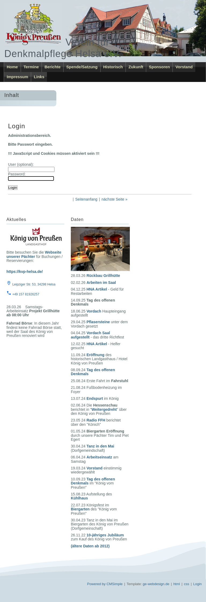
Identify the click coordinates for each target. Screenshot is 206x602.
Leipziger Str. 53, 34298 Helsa (34, 284)
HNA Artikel (96, 289)
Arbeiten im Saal (101, 282)
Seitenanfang (86, 199)
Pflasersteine (98, 322)
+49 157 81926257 (25, 294)
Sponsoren (159, 67)
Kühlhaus (79, 498)
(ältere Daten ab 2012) (90, 546)
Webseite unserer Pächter (33, 254)
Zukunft (135, 67)
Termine (31, 67)
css (186, 584)
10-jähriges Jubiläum (105, 535)
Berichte (53, 67)
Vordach (93, 311)
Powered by (96, 584)
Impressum (17, 76)
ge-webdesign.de (156, 584)
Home (12, 67)
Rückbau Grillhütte (103, 275)
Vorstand (184, 67)
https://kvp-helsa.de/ (24, 271)
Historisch (113, 67)
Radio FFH (95, 420)
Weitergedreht (104, 409)
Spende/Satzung (82, 67)
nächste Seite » (115, 199)
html (176, 584)
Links (39, 76)
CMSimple (114, 584)
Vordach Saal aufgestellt (90, 335)
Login (197, 584)
